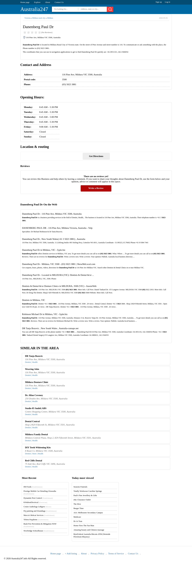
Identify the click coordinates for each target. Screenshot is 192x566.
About (47, 2)
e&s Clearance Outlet (82, 500)
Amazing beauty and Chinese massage (88, 530)
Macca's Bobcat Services (39, 515)
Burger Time (78, 508)
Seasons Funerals (80, 487)
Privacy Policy (97, 553)
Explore (37, 2)
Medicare (77, 517)
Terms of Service (116, 553)
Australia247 (34, 9)
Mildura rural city (38, 18)
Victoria (27, 18)
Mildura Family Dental (36, 434)
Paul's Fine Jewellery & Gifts (85, 495)
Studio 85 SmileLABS (35, 408)
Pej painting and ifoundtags (40, 511)
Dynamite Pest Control (38, 498)
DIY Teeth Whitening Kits (38, 447)
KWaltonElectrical (35, 502)
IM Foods (33, 487)
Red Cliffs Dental (33, 460)
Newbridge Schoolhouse (39, 531)
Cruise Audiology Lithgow (37, 506)
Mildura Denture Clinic (36, 382)
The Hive (77, 504)
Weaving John (32, 369)
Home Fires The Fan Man (83, 525)
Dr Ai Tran (77, 521)
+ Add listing (71, 553)
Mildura (50, 18)
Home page (25, 2)
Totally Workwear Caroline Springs (87, 491)
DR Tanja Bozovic (34, 356)
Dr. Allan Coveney (34, 395)
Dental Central (32, 421)
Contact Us (59, 2)
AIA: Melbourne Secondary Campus (88, 512)
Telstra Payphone (36, 519)
